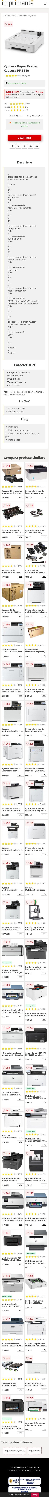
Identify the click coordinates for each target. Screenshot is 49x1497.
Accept (35, 1494)
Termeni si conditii (19, 1467)
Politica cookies (32, 1470)
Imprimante (10, 15)
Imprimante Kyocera (27, 15)
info (20, 497)
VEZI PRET (24, 138)
